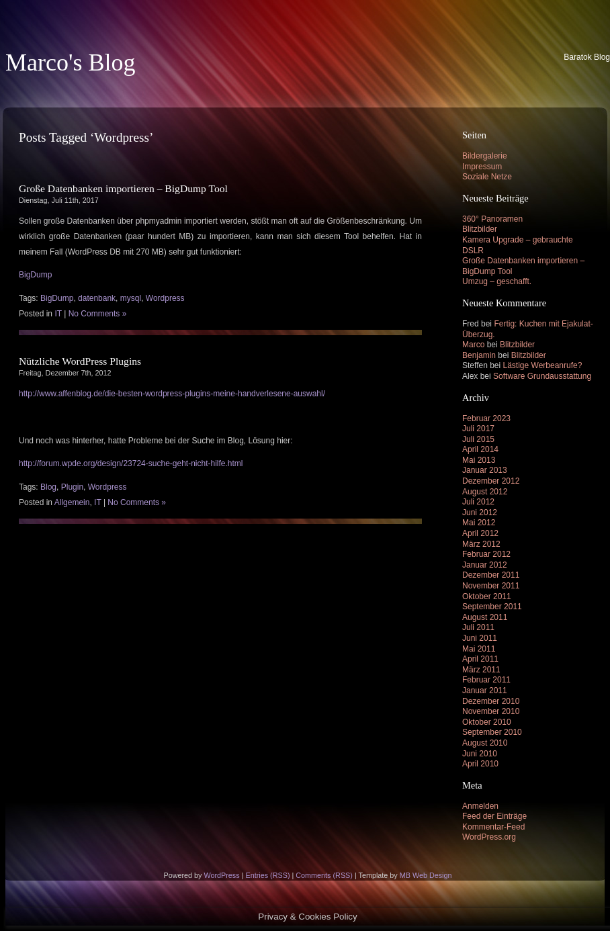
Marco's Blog (70, 62)
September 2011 (492, 606)
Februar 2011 (486, 679)
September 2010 (492, 732)
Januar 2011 (484, 690)
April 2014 (480, 449)
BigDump (35, 274)
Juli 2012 (478, 501)
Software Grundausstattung (542, 376)
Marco (473, 344)
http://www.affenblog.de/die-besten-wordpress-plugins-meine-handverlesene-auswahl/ (172, 393)
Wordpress (165, 298)
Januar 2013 (484, 470)
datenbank (97, 298)
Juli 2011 (478, 627)
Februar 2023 (486, 418)
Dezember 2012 (490, 481)
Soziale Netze (487, 176)
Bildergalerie (484, 156)
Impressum (482, 166)
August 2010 (484, 743)
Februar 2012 (486, 554)
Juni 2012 (479, 512)
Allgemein (72, 502)
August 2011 (484, 617)
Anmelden (480, 806)
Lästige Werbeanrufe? (542, 365)
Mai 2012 (478, 522)
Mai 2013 (478, 460)
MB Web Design (426, 875)
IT (57, 313)
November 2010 (490, 711)
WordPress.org (489, 837)
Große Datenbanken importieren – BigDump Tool (123, 188)
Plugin (72, 487)
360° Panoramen (492, 219)
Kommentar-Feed (493, 827)
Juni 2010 (479, 753)
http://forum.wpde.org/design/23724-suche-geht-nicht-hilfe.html (131, 463)
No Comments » (98, 313)
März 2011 (481, 669)
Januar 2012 (484, 565)
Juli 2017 (478, 428)
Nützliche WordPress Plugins (80, 361)
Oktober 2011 (486, 596)
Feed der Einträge (494, 816)
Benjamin (479, 355)
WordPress (221, 875)
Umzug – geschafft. (496, 281)
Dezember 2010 (490, 701)
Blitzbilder (479, 229)
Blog (48, 487)
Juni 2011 (479, 638)
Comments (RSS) (324, 875)
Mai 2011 (478, 649)
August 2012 (484, 491)
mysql (130, 298)
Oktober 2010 (486, 722)
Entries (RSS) (267, 875)
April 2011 (480, 659)
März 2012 (481, 544)
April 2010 (480, 763)
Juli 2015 (478, 439)
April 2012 (480, 533)
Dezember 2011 (490, 575)
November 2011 (490, 585)
